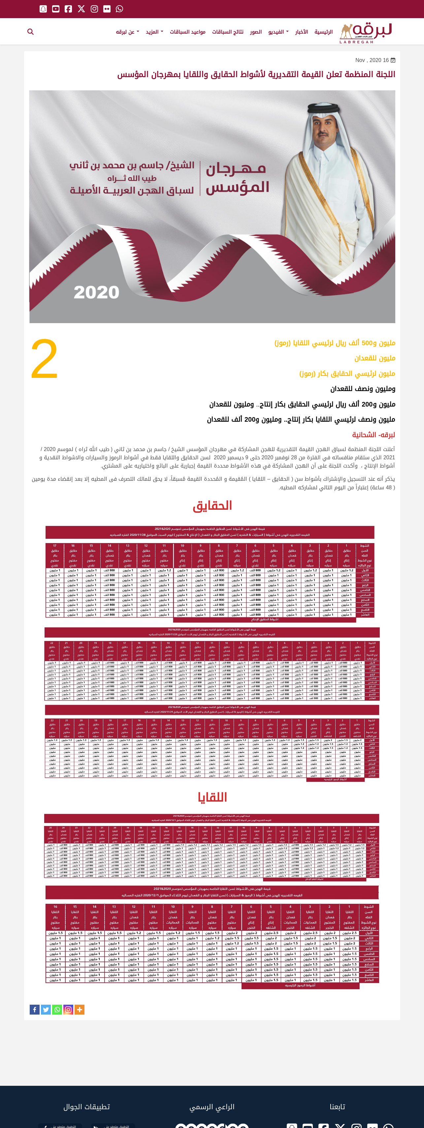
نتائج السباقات (228, 32)
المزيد (154, 32)
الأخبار (301, 32)
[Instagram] (68, 1010)
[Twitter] (46, 1010)
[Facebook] (35, 1010)
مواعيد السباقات (188, 32)
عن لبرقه (127, 32)
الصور (256, 32)
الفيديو (278, 32)
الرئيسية (323, 32)
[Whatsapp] (57, 1010)
